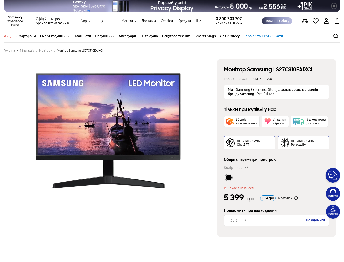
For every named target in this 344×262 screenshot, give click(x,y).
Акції (8, 36)
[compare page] (305, 21)
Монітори (45, 50)
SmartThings (205, 36)
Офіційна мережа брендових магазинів (52, 21)
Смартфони (26, 36)
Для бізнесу (230, 36)
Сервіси (167, 21)
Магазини (129, 21)
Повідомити (315, 220)
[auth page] (326, 21)
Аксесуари (127, 36)
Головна (9, 50)
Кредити (184, 21)
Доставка (149, 21)
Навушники (105, 36)
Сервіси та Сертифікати (263, 36)
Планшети (82, 36)
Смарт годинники (55, 36)
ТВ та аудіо (149, 36)
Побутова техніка (176, 36)
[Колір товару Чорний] (229, 177)
